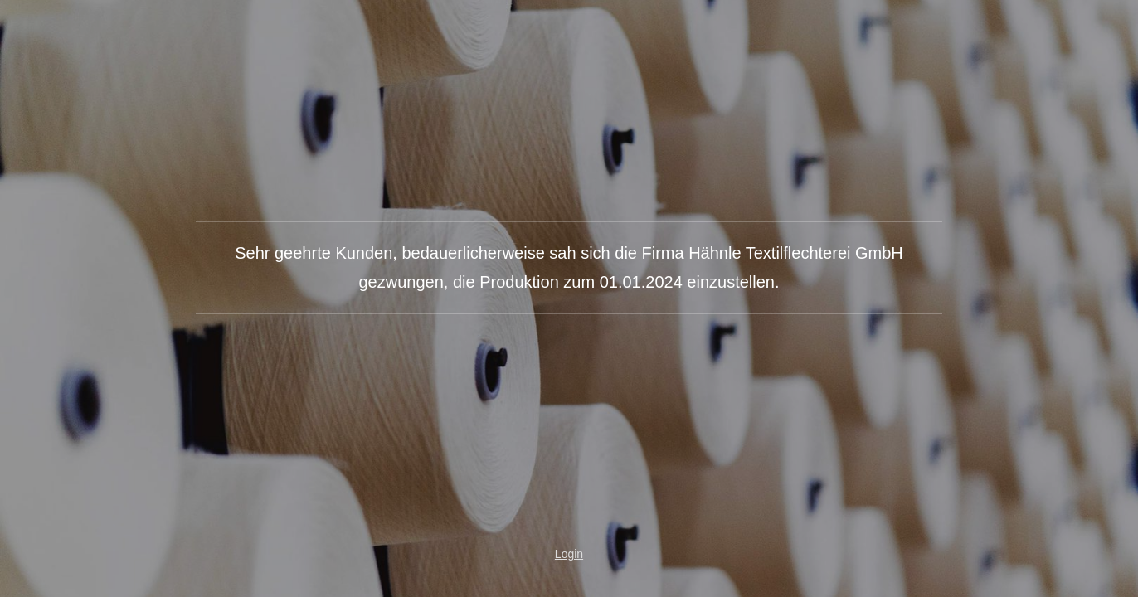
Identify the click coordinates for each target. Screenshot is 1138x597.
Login (569, 554)
